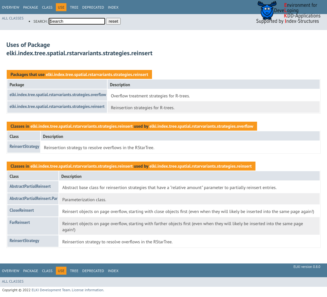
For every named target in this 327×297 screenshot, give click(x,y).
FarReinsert (20, 222)
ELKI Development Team (51, 289)
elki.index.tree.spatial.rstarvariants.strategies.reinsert (97, 74)
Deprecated (93, 7)
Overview (10, 7)
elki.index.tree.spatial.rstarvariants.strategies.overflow (58, 94)
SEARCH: (41, 21)
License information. (88, 289)
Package (30, 7)
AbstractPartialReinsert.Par (33, 198)
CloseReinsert (22, 210)
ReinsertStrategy (24, 146)
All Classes (13, 18)
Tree (74, 7)
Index (113, 7)
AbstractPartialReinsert (30, 186)
